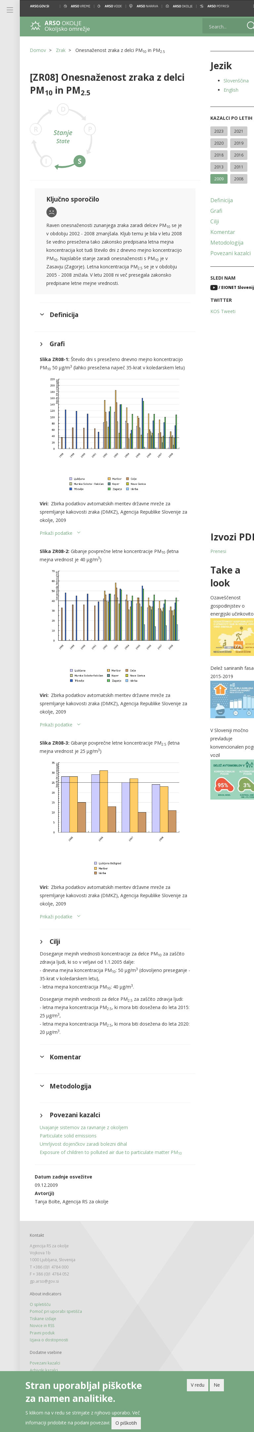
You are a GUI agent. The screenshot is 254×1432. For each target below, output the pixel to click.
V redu (197, 1385)
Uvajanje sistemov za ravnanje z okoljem (84, 1130)
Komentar (214, 232)
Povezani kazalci (222, 253)
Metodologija (218, 242)
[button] (243, 6)
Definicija (213, 200)
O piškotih (126, 1423)
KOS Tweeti (214, 311)
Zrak (60, 50)
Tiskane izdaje (43, 1330)
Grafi (208, 210)
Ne (217, 1385)
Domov (38, 50)
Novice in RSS (42, 1337)
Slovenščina (227, 80)
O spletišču (40, 1315)
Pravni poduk (42, 1344)
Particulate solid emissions (68, 1138)
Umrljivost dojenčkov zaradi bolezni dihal (83, 1147)
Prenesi (210, 551)
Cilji (206, 221)
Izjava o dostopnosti (49, 1351)
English (222, 90)
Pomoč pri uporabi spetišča (56, 1322)
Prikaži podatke (56, 542)
